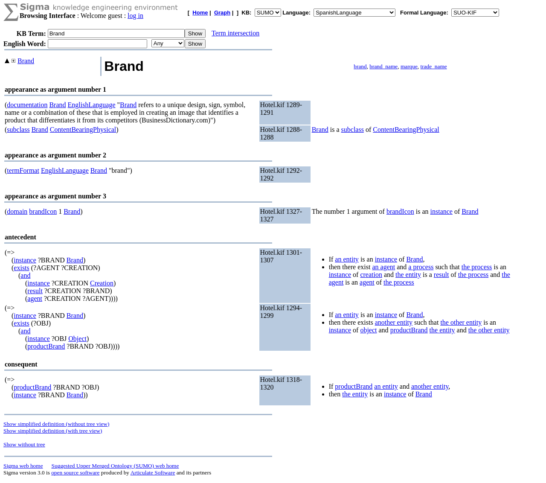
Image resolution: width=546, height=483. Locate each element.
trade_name (434, 66)
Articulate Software (153, 472)
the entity (408, 274)
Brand (25, 60)
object (368, 330)
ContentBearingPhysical (83, 129)
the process (477, 267)
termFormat (23, 170)
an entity (347, 259)
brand (360, 66)
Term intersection (235, 33)
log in (135, 15)
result (35, 290)
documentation (27, 104)
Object (77, 338)
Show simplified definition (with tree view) (52, 431)
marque (409, 66)
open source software (75, 472)
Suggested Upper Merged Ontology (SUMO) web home (115, 466)
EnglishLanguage (92, 104)
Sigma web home (23, 466)
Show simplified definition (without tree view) (56, 424)
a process (420, 267)
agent (34, 298)
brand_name (383, 66)
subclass (18, 129)
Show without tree (24, 444)
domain (17, 211)
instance (441, 211)
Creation (101, 283)
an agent (383, 267)
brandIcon (43, 211)
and (25, 275)
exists (21, 267)
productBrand (46, 346)
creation (371, 274)
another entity (393, 322)
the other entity (461, 322)
